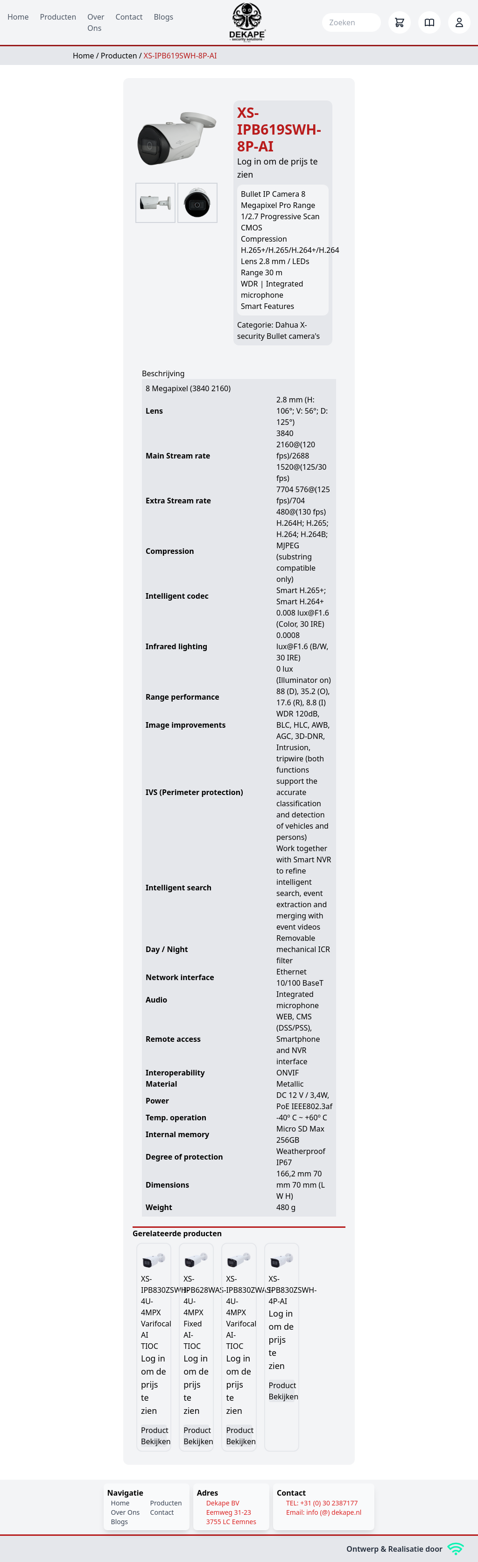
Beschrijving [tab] (163, 373)
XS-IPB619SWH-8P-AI (180, 55)
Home (18, 17)
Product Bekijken (154, 1436)
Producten (58, 17)
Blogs (163, 17)
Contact (129, 17)
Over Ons (125, 1512)
